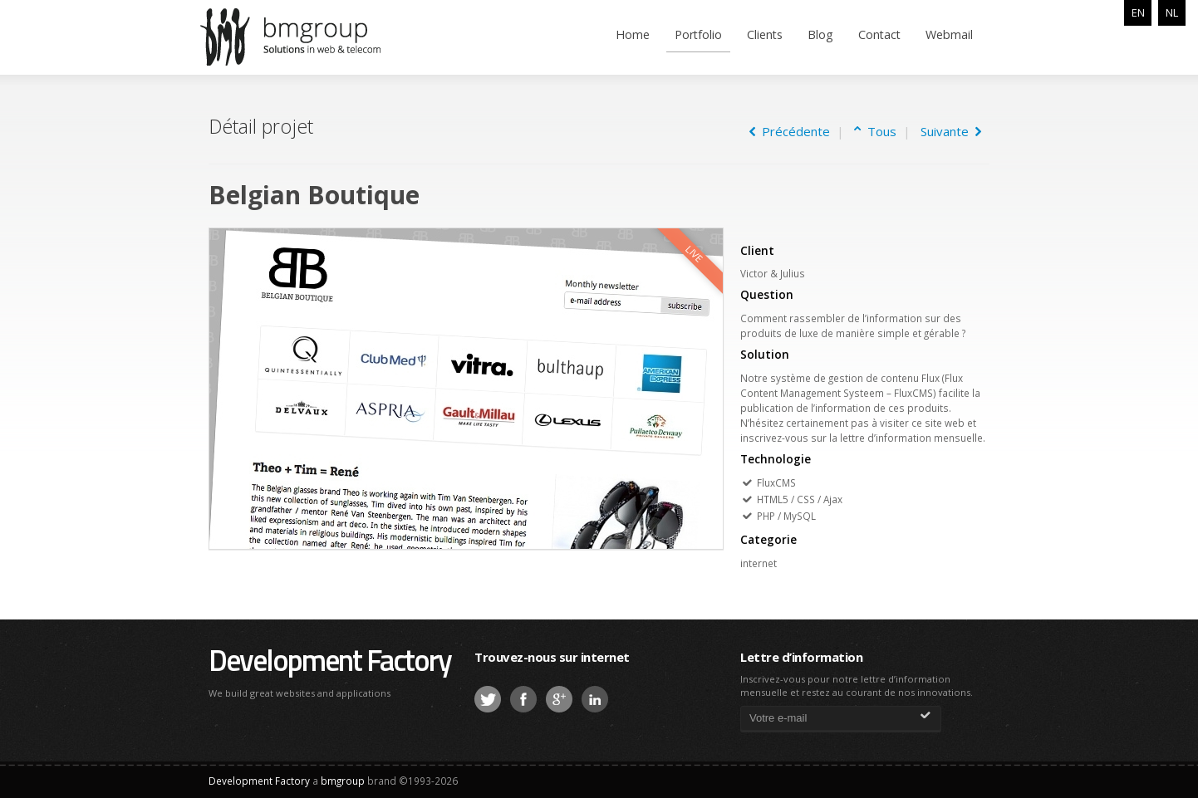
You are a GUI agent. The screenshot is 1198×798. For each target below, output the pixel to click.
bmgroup (315, 36)
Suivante (951, 131)
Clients (765, 34)
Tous (878, 131)
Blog (820, 34)
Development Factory (330, 659)
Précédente (789, 131)
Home (633, 34)
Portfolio (698, 34)
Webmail (949, 34)
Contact (879, 34)
